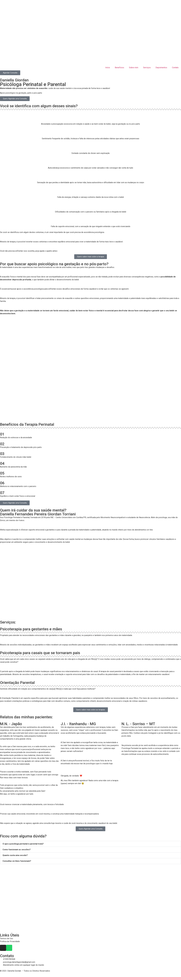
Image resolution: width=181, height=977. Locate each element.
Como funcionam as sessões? (17, 849)
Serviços (147, 67)
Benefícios (119, 67)
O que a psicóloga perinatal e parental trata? (23, 844)
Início (107, 67)
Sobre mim (133, 67)
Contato (175, 67)
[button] (1, 759)
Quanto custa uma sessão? (15, 855)
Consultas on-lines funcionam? (17, 861)
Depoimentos (161, 67)
